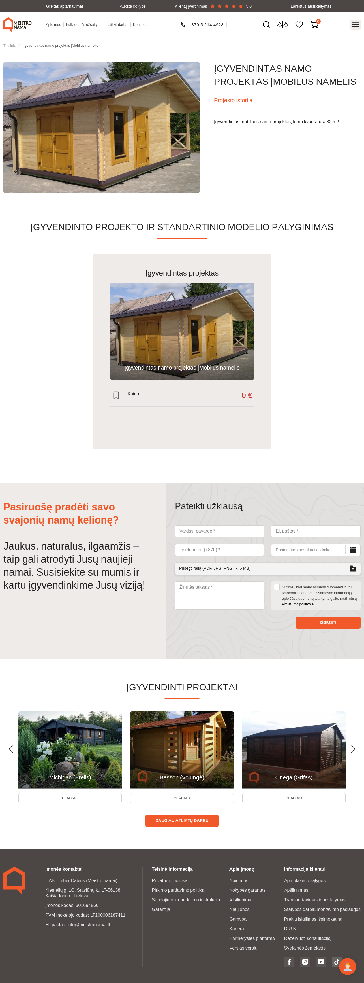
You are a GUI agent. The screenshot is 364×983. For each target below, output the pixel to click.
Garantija (161, 908)
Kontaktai (142, 23)
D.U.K (290, 928)
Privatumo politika (169, 879)
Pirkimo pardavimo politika (178, 889)
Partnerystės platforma (252, 937)
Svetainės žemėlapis (305, 947)
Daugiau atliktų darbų (181, 819)
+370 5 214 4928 (206, 23)
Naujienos (239, 908)
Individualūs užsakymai (86, 23)
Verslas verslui (243, 947)
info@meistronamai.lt (88, 924)
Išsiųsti (328, 618)
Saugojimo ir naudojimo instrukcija (186, 899)
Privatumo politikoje (298, 600)
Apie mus (54, 23)
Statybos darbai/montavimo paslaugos (322, 908)
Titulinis (9, 41)
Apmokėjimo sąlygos (305, 879)
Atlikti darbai (120, 23)
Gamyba (237, 918)
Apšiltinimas (296, 889)
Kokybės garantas (247, 889)
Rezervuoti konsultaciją (307, 937)
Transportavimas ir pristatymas (315, 899)
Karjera (236, 928)
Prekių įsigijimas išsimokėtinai (314, 918)
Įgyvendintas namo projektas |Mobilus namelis (60, 41)
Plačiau (70, 795)
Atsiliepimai (240, 899)
